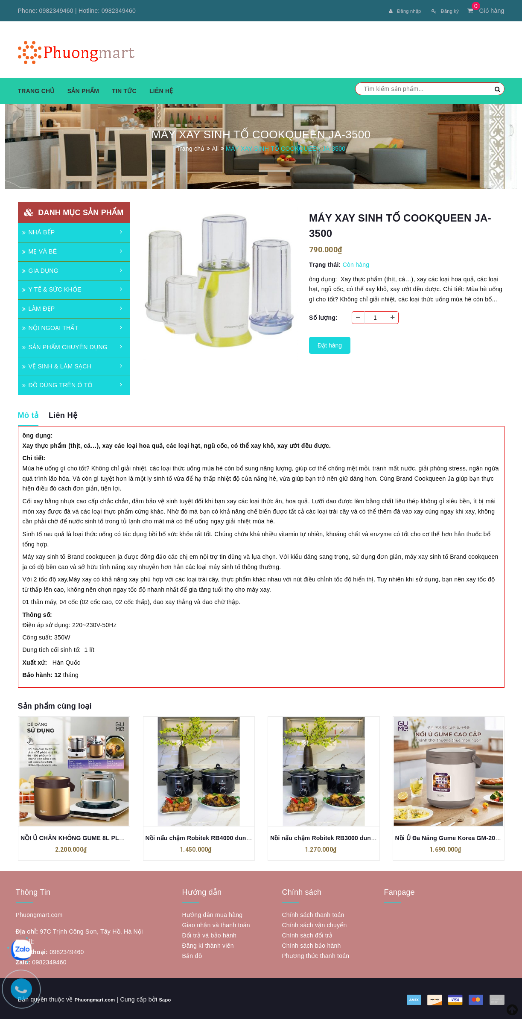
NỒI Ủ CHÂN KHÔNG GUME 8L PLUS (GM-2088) (89, 836)
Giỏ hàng (485, 10)
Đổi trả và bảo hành (209, 933)
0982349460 (56, 10)
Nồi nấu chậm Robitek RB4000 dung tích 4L (208, 836)
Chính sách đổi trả (307, 933)
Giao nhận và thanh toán (216, 923)
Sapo (176, 997)
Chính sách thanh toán (313, 913)
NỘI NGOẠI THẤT (50, 326)
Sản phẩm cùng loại (55, 704)
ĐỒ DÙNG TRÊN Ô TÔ (57, 383)
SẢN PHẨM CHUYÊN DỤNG (65, 345)
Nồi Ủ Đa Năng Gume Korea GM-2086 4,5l (454, 836)
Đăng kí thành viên (208, 943)
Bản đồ (192, 954)
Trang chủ (36, 89)
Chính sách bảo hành (311, 943)
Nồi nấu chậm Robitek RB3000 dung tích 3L (333, 836)
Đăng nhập (395, 10)
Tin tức (124, 89)
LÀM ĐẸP (38, 307)
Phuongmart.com (100, 997)
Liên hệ (161, 89)
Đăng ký (442, 10)
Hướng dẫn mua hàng (212, 913)
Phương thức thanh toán (316, 954)
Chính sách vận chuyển (314, 923)
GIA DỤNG (40, 269)
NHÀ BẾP (38, 230)
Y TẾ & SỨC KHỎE (52, 287)
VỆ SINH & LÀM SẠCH (57, 364)
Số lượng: (323, 315)
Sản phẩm (83, 89)
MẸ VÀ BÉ (39, 249)
